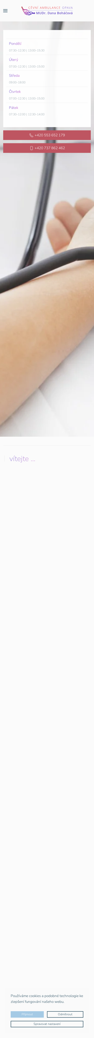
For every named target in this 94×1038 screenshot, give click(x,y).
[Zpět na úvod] (47, 10)
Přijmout (27, 1014)
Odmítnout (65, 1014)
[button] (5, 10)
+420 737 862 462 (47, 147)
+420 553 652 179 (47, 134)
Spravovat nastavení (47, 1024)
